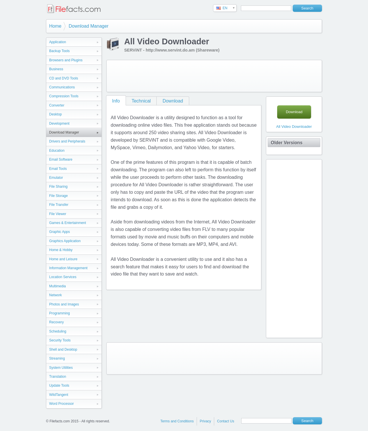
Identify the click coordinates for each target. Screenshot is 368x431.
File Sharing (58, 187)
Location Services (62, 277)
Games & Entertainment (67, 223)
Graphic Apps (59, 232)
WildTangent (58, 395)
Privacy (205, 421)
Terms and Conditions (177, 421)
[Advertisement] (214, 76)
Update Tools (59, 385)
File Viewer (57, 214)
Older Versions (286, 142)
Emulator (56, 178)
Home (55, 26)
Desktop (55, 114)
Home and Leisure (63, 259)
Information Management (68, 268)
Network (55, 295)
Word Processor (61, 404)
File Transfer (58, 205)
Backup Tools (59, 51)
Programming (59, 313)
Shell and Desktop (63, 350)
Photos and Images (64, 304)
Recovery (56, 322)
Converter (56, 105)
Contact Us (225, 421)
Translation (57, 377)
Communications (62, 87)
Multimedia (57, 286)
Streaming (57, 358)
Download (172, 100)
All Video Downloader (294, 126)
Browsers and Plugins (66, 60)
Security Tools (59, 340)
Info (116, 100)
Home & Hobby (60, 250)
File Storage (58, 196)
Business (56, 69)
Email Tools (58, 169)
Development (59, 123)
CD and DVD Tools (63, 78)
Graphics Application (64, 241)
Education (56, 151)
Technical (141, 100)
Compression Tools (63, 96)
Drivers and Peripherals (67, 141)
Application (57, 42)
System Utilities (61, 368)
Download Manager (89, 26)
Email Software (60, 159)
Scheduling (57, 331)
